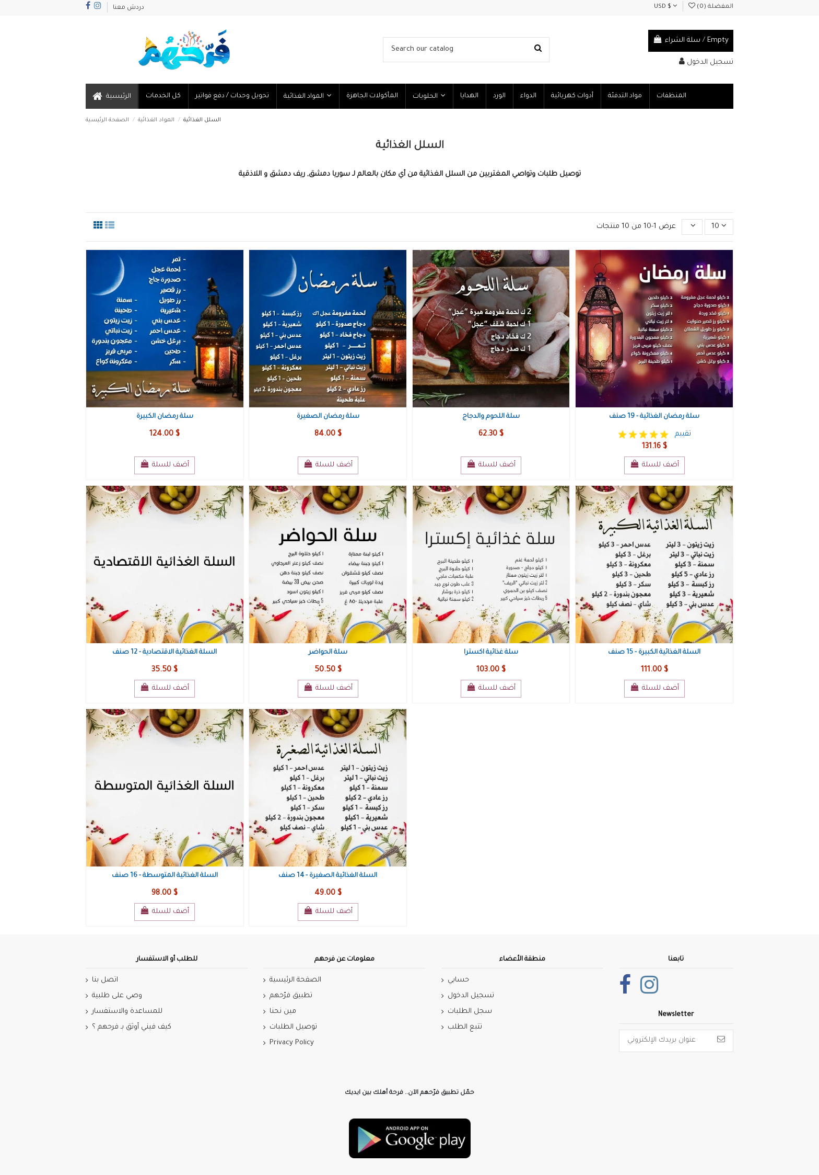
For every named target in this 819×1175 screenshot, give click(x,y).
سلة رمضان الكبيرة (164, 416)
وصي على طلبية (117, 996)
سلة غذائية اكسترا (491, 652)
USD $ (665, 7)
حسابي (458, 980)
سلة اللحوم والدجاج (491, 416)
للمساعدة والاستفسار (127, 1012)
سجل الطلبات (470, 1012)
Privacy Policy (292, 1043)
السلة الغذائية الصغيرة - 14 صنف (327, 876)
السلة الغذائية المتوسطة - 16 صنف (165, 876)
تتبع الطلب (465, 1027)
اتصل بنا (105, 980)
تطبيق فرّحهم (291, 996)
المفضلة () (710, 7)
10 (719, 226)
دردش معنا (128, 8)
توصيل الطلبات (293, 1027)
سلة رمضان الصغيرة (328, 416)
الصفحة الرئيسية (295, 980)
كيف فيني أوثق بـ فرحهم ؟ (131, 1027)
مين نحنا (283, 1012)
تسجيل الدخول (471, 996)
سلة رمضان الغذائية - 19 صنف (654, 416)
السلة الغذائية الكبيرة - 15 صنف (654, 652)
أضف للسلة (164, 464)
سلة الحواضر (328, 652)
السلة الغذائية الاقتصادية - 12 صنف (164, 652)
